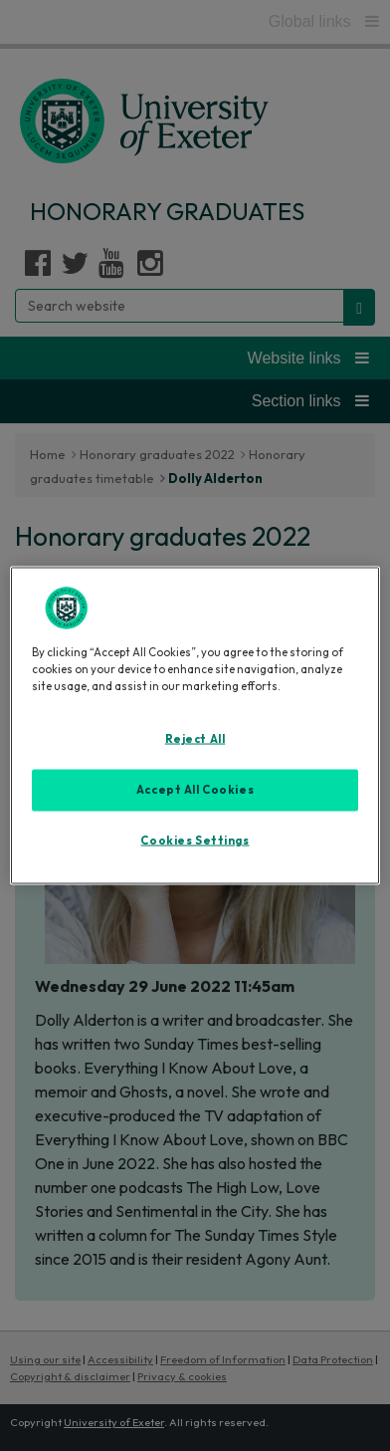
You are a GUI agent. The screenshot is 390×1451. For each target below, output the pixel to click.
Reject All (195, 738)
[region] (195, 725)
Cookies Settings (194, 839)
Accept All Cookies (195, 789)
